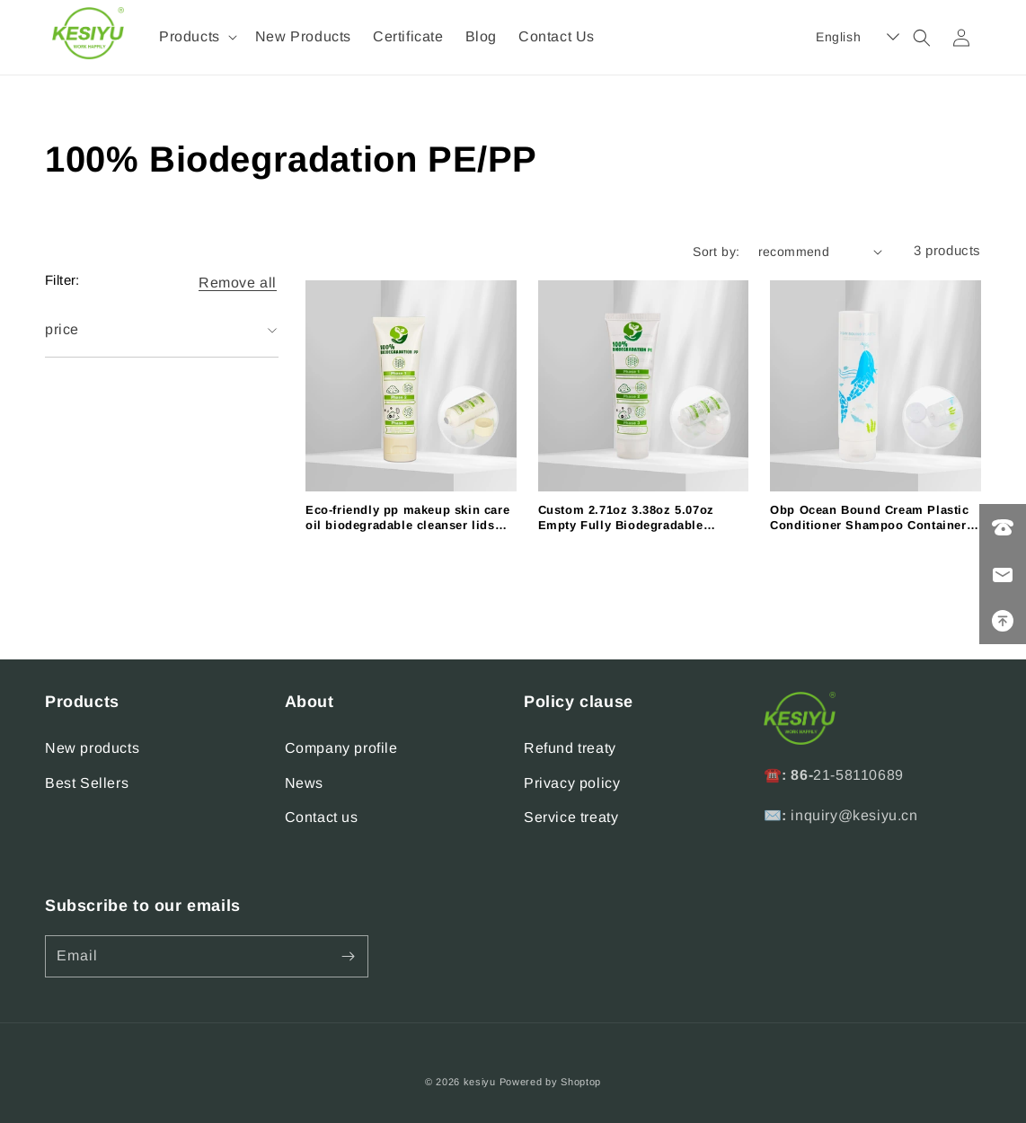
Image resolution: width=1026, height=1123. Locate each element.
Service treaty (571, 817)
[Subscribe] (347, 956)
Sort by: (716, 251)
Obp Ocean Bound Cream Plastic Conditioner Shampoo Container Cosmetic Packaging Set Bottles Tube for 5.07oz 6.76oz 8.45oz (869, 518)
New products (92, 748)
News (304, 783)
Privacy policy (572, 783)
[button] (196, 37)
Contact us (321, 817)
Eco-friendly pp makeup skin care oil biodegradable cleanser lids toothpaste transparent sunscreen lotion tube (407, 518)
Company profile (341, 748)
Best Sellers (86, 783)
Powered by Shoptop (551, 1081)
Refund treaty (570, 748)
